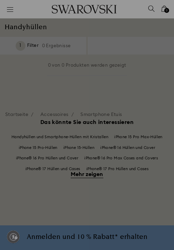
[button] (159, 31)
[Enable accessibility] (13, 237)
